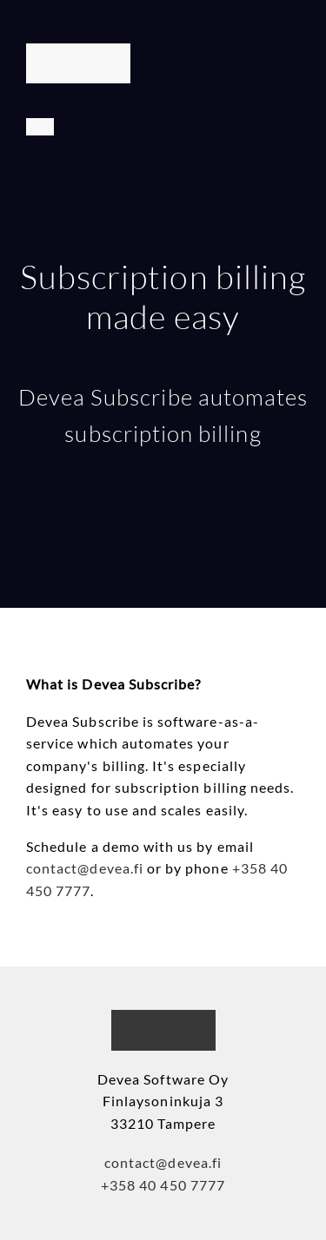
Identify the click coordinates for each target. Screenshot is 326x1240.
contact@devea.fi (84, 868)
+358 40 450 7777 (163, 1185)
